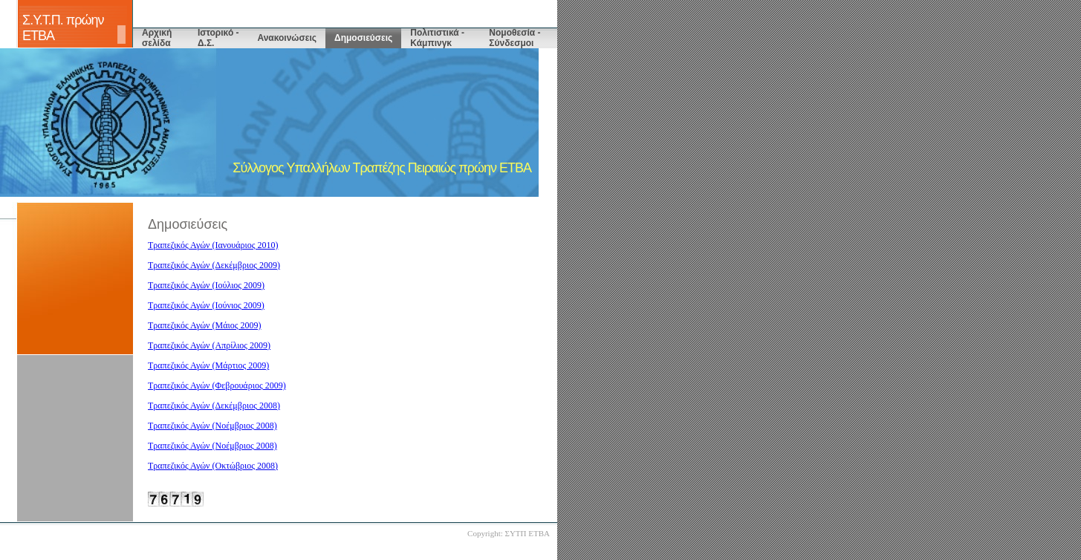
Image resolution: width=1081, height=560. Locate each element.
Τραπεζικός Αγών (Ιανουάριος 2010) (213, 245)
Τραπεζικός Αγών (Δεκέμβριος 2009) (214, 265)
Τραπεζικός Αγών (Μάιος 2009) (204, 325)
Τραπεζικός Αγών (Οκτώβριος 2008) (213, 465)
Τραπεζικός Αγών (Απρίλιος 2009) (209, 345)
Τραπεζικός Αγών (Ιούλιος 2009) (206, 285)
